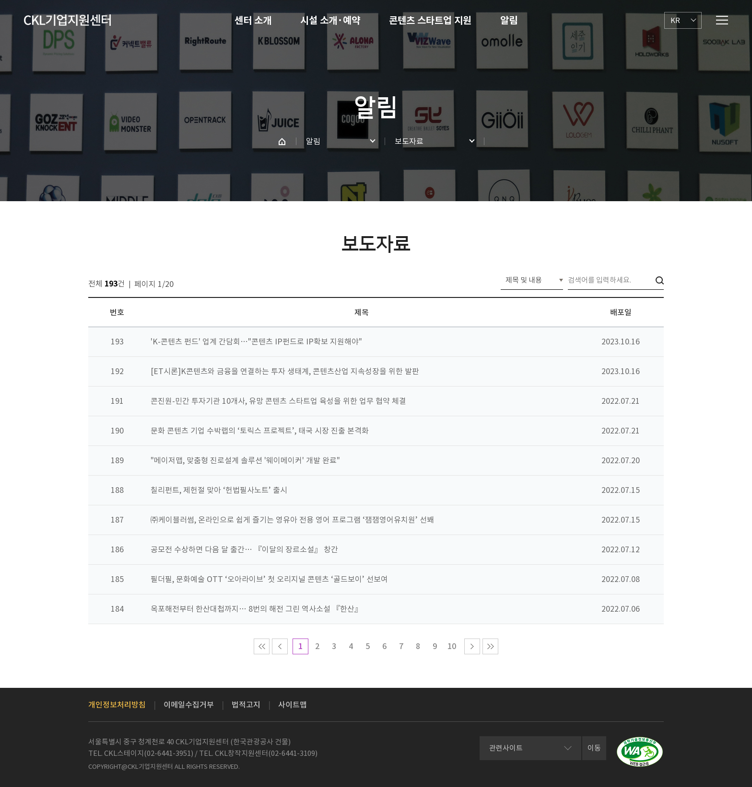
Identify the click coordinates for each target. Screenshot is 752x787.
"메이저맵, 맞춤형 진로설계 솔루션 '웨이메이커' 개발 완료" (245, 460)
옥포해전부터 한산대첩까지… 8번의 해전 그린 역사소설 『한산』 (256, 609)
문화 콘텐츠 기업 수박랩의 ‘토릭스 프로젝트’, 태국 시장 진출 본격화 (260, 430)
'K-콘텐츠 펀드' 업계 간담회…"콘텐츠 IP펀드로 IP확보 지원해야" (256, 341)
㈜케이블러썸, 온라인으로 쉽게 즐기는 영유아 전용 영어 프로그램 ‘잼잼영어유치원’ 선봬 (292, 520)
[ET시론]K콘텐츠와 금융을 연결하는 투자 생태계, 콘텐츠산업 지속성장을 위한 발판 (285, 371)
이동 (594, 748)
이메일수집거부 (189, 704)
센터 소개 (253, 20)
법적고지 (246, 704)
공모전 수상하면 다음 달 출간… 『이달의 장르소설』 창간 (244, 549)
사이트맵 (292, 704)
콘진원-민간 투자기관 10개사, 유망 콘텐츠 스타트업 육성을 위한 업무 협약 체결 (278, 401)
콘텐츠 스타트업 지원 (430, 20)
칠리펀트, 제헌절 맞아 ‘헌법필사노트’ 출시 (219, 490)
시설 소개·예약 (330, 20)
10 (451, 646)
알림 (508, 20)
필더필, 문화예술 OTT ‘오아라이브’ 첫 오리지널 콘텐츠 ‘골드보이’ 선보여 (269, 579)
